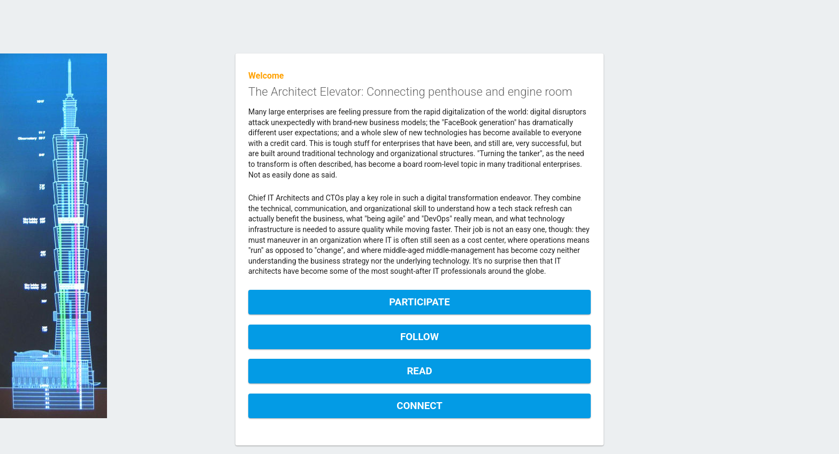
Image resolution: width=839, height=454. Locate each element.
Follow (419, 337)
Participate (419, 302)
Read (419, 371)
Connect (419, 406)
